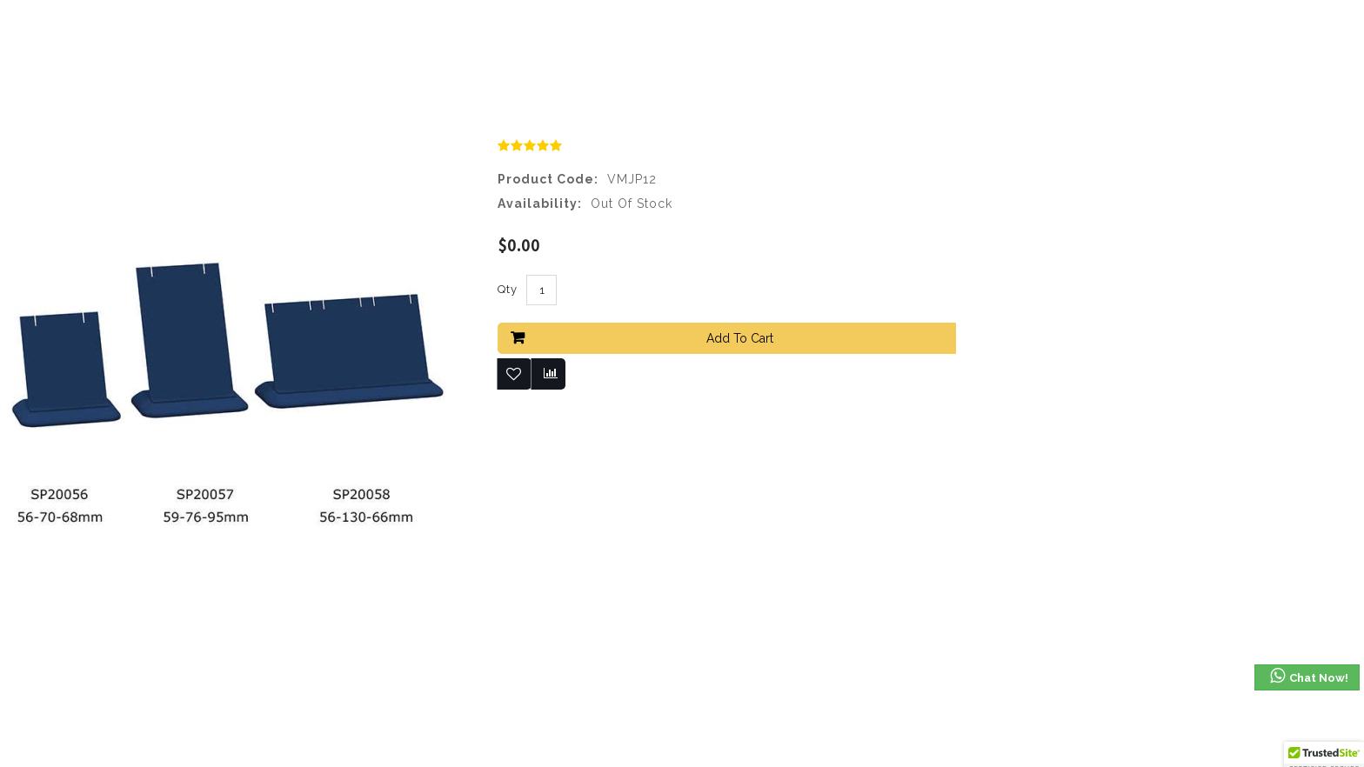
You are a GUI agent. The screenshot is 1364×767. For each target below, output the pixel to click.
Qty (508, 289)
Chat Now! (1307, 676)
